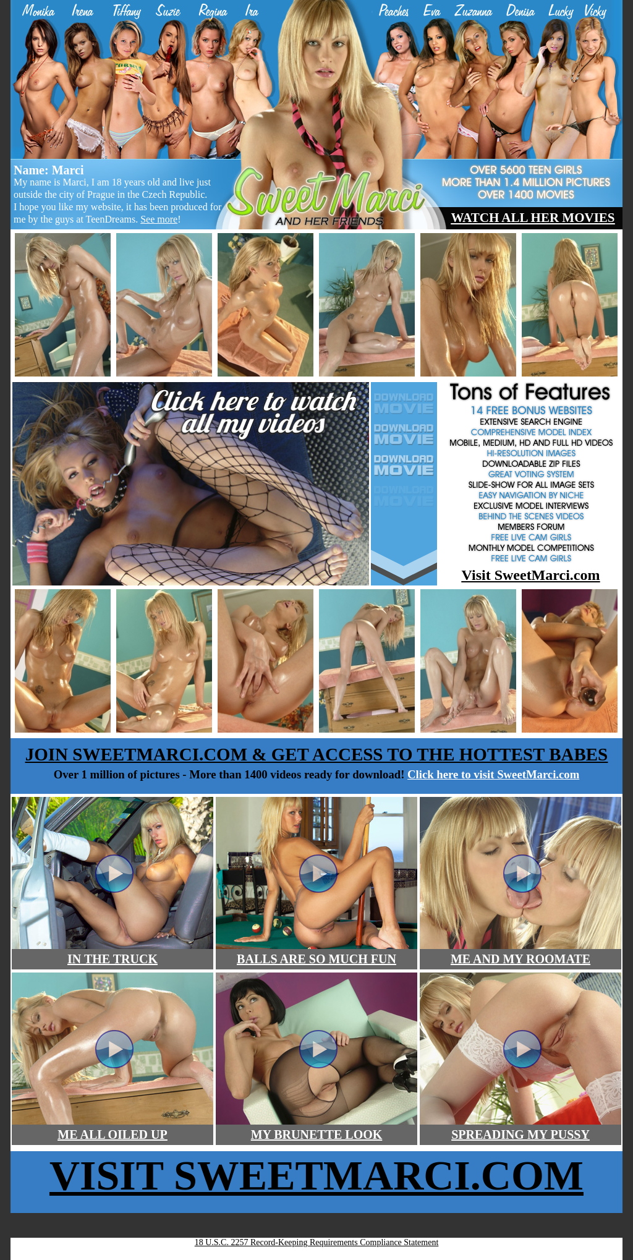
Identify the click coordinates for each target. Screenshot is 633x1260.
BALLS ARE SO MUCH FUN (316, 959)
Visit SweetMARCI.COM (316, 1175)
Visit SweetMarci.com (531, 575)
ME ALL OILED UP (112, 1134)
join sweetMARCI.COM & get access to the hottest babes (316, 754)
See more (158, 219)
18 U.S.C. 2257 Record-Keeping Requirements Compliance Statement (317, 1242)
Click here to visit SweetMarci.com (493, 774)
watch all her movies (532, 217)
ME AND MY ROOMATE (520, 959)
